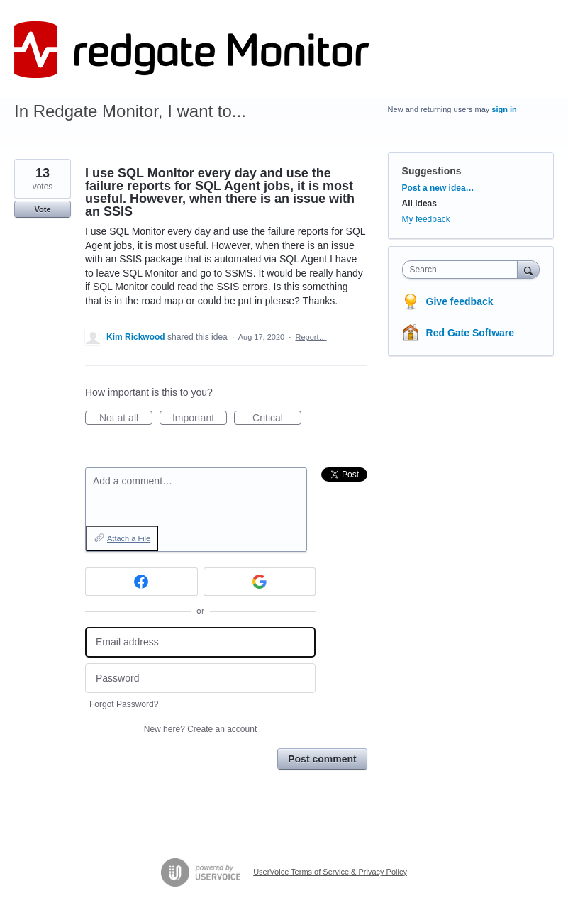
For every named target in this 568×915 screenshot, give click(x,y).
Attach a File (128, 538)
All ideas (419, 204)
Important (199, 418)
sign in (503, 109)
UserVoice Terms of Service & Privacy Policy (330, 871)
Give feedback (460, 301)
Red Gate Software (470, 332)
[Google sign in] (260, 581)
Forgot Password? (123, 704)
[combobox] (463, 269)
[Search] (528, 269)
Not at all (125, 418)
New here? (200, 729)
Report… (310, 337)
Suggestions (432, 171)
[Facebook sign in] (141, 581)
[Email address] (200, 642)
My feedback (426, 219)
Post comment (322, 759)
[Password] (200, 678)
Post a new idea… (438, 188)
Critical (276, 418)
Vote (42, 209)
